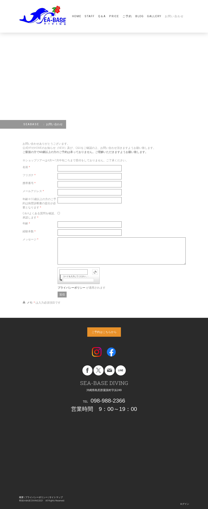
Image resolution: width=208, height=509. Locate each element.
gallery (154, 16)
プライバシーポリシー (71, 287)
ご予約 (127, 16)
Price (114, 16)
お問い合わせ (174, 16)
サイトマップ (56, 497)
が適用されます (81, 287)
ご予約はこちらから (104, 331)
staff (90, 16)
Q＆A (102, 16)
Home (76, 16)
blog (139, 16)
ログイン (184, 504)
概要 (21, 497)
